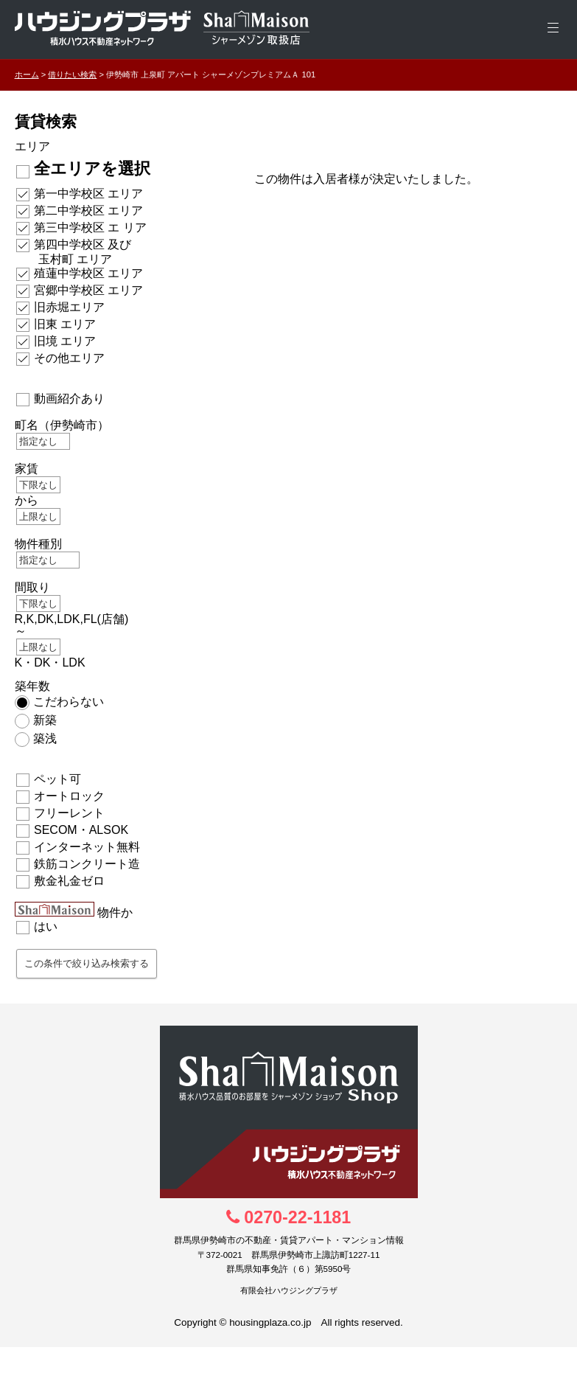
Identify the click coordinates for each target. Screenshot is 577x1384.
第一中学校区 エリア (88, 193)
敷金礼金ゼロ (69, 880)
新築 (45, 720)
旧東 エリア (65, 324)
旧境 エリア (65, 341)
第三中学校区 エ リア (90, 227)
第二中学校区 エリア (88, 210)
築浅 (45, 738)
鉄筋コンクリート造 (87, 864)
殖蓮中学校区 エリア (88, 273)
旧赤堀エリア (69, 307)
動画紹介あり (69, 398)
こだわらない (68, 701)
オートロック (69, 796)
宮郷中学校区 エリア (88, 290)
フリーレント (69, 813)
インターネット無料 (87, 847)
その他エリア (69, 358)
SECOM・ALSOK (81, 830)
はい (45, 926)
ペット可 (57, 779)
